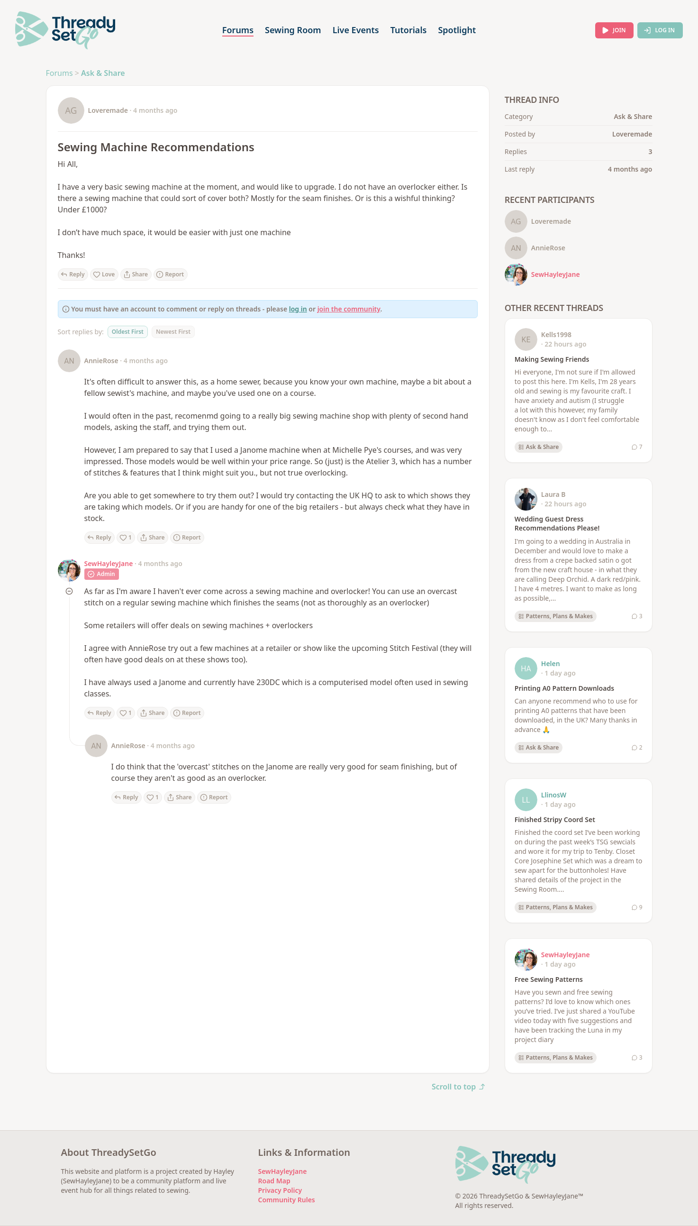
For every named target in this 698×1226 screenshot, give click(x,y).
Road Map (274, 1180)
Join (613, 30)
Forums (238, 30)
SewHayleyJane (108, 563)
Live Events (356, 30)
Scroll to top (459, 1086)
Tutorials (408, 30)
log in (298, 308)
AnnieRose (101, 360)
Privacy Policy (280, 1190)
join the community (349, 308)
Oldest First (128, 332)
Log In (659, 30)
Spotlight (457, 30)
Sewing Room (293, 30)
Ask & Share (103, 73)
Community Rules (286, 1199)
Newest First (173, 332)
